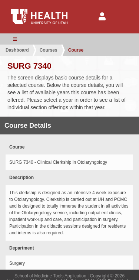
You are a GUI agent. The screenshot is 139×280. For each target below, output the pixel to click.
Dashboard (17, 50)
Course (75, 50)
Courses (48, 50)
